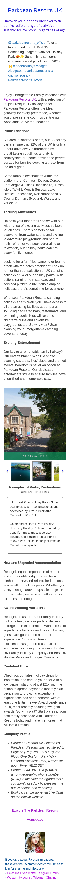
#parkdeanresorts (37, 71)
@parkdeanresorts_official (27, 42)
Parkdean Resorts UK (20, 99)
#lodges (41, 66)
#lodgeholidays (24, 66)
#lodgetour (16, 71)
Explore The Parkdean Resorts (35, 810)
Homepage (35, 819)
